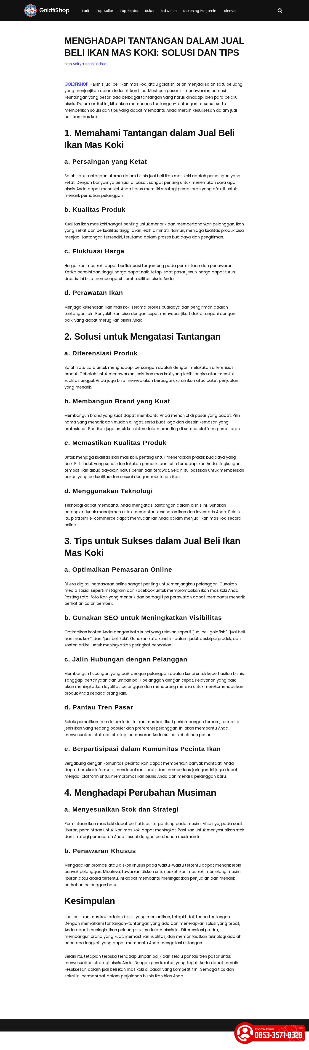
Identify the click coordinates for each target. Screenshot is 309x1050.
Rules (149, 10)
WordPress (86, 1044)
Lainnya (229, 10)
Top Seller (104, 10)
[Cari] (279, 10)
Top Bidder (129, 10)
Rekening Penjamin (199, 10)
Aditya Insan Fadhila (90, 63)
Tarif (86, 10)
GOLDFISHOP (76, 84)
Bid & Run (169, 10)
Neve (29, 1044)
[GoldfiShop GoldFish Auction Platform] (46, 10)
